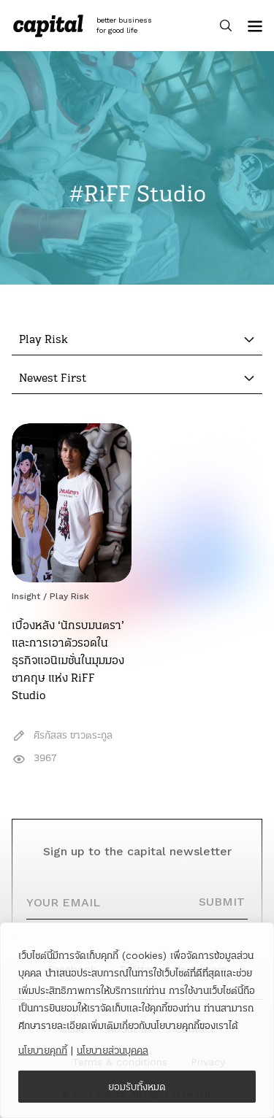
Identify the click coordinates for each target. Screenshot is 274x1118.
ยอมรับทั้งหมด (137, 1086)
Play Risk (69, 596)
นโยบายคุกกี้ (42, 1050)
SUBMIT (222, 902)
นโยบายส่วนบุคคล (112, 1050)
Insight (26, 596)
